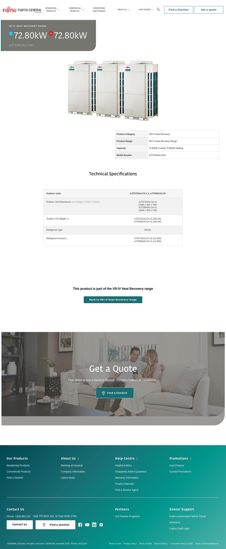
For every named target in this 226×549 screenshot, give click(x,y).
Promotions (181, 458)
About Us (70, 458)
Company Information (73, 471)
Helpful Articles (123, 465)
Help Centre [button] (144, 9)
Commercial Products (19, 471)
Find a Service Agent (126, 489)
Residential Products (18, 465)
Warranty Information (126, 477)
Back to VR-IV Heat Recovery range (113, 299)
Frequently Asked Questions (131, 471)
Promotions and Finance (99, 9)
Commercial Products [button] (75, 9)
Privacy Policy (131, 544)
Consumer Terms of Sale (182, 544)
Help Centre (127, 458)
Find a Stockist (179, 9)
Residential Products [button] (51, 9)
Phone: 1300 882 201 (19, 516)
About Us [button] (122, 9)
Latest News (68, 477)
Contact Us (17, 509)
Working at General (72, 465)
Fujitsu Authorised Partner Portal (188, 516)
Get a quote (209, 9)
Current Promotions (180, 471)
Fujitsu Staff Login (180, 528)
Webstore (175, 522)
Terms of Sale (146, 544)
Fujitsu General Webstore (207, 544)
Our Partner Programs (127, 516)
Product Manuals (124, 483)
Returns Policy (162, 544)
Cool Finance (177, 465)
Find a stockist (55, 525)
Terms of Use (116, 544)
